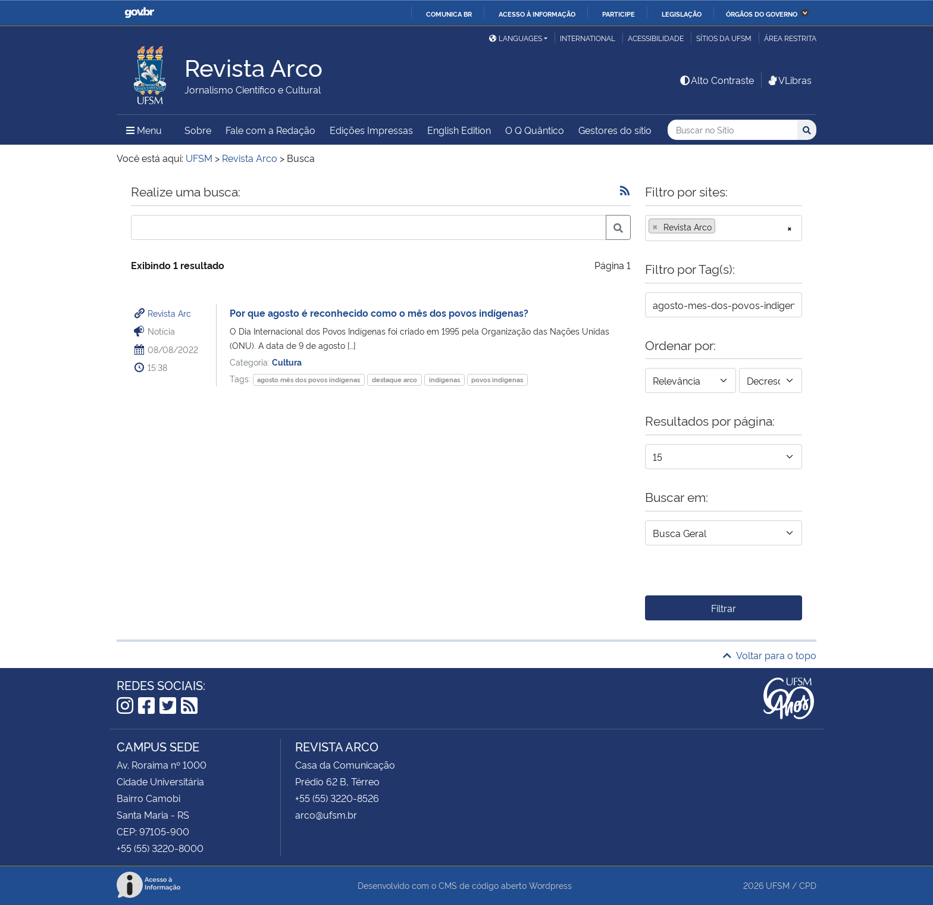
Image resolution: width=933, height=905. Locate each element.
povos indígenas (497, 379)
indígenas (444, 379)
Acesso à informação (537, 13)
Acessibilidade (656, 38)
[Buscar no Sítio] (732, 130)
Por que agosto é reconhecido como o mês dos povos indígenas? (379, 312)
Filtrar (723, 607)
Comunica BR (449, 13)
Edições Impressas (371, 129)
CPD (807, 885)
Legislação (682, 13)
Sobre (197, 129)
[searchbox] (721, 227)
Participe (618, 13)
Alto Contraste (716, 79)
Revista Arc (169, 313)
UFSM (778, 885)
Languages (515, 38)
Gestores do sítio (615, 129)
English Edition (459, 129)
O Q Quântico (534, 129)
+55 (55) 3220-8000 (160, 847)
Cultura (287, 361)
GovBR (139, 12)
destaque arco (394, 379)
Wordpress (550, 885)
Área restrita (790, 38)
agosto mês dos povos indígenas (308, 379)
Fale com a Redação (270, 129)
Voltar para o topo (769, 654)
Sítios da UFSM (724, 38)
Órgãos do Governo (761, 13)
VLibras (789, 79)
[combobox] (723, 228)
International (587, 38)
